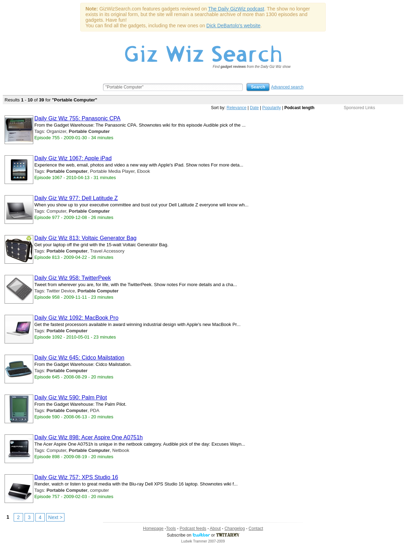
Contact (256, 528)
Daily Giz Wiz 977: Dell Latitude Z (76, 198)
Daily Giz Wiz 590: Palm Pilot (70, 397)
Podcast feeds (193, 528)
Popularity (271, 107)
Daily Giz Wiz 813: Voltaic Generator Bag (85, 238)
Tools (171, 528)
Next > (55, 517)
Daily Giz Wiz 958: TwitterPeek (72, 278)
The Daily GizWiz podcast (236, 9)
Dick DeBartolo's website (233, 25)
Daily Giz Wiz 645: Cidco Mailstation (79, 358)
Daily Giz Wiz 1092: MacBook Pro (76, 318)
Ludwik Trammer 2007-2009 (203, 541)
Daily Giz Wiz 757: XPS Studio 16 (76, 477)
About (215, 528)
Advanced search (287, 87)
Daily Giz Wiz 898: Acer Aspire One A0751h (88, 437)
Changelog (235, 528)
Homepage (153, 528)
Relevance (237, 107)
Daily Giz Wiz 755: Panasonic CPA (77, 118)
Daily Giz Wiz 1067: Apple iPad (73, 158)
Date (254, 107)
